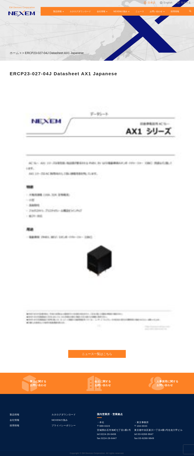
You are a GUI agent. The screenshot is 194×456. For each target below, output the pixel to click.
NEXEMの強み (120, 11)
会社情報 (101, 11)
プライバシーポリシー (64, 425)
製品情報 (57, 11)
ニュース (139, 11)
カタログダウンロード (80, 11)
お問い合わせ (156, 11)
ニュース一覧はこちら (97, 353)
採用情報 (175, 11)
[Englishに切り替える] (166, 2)
